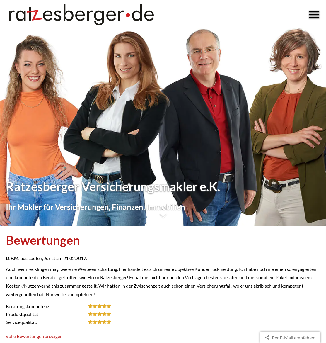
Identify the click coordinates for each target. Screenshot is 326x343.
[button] (163, 219)
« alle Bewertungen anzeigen (34, 336)
